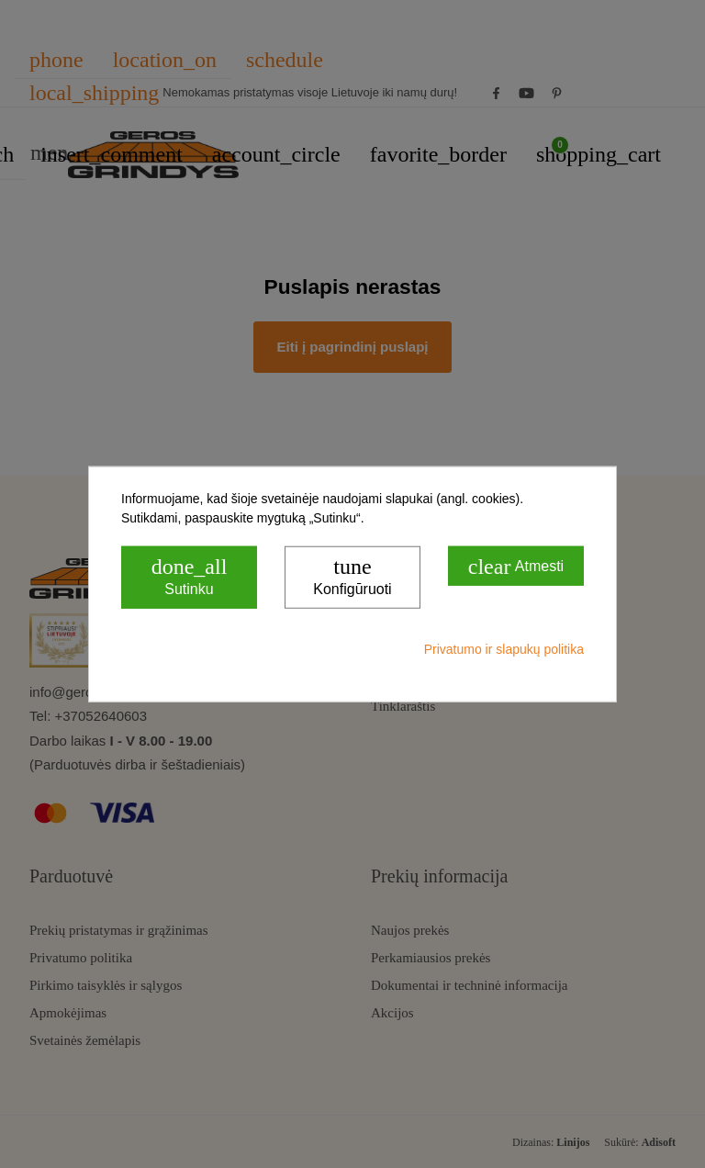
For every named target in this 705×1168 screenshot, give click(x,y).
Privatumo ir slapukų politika (504, 648)
